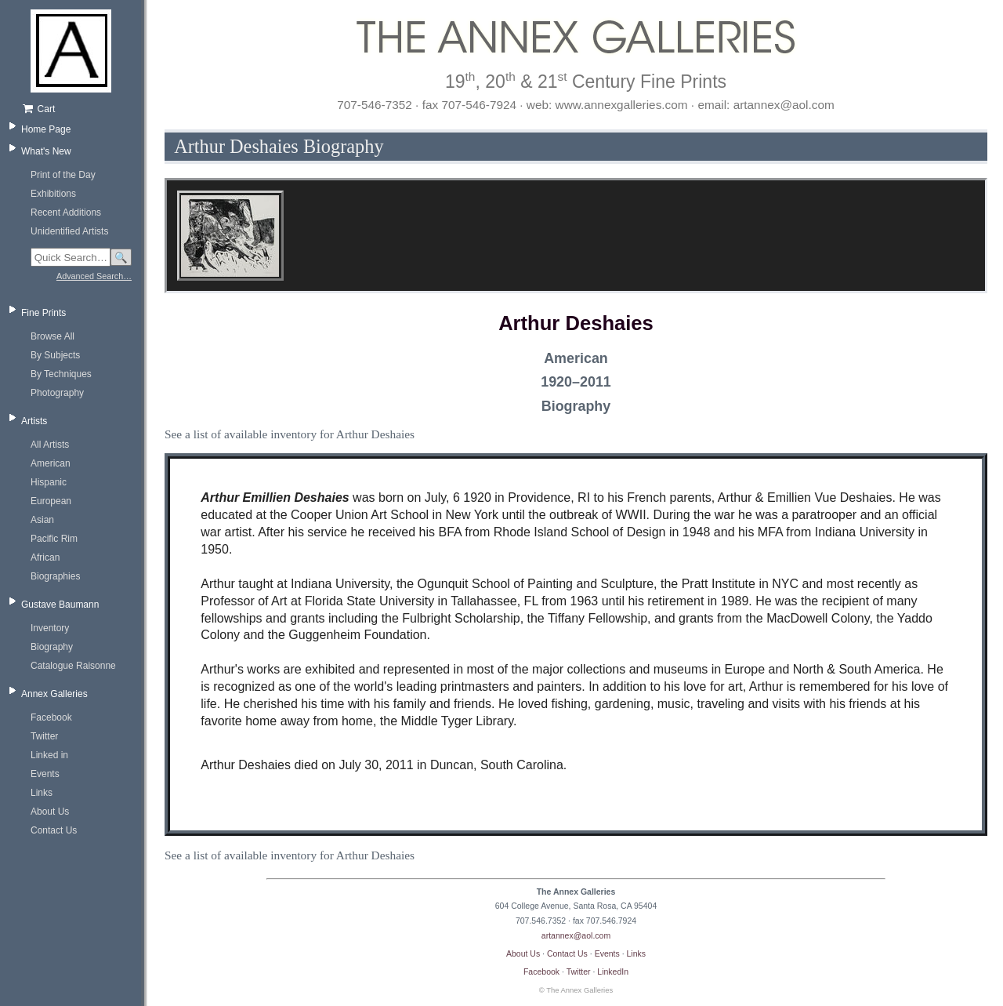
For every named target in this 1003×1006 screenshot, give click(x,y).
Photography (57, 392)
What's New (46, 151)
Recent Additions (66, 212)
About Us (50, 811)
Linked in (49, 755)
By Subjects (55, 355)
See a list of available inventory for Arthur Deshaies (290, 434)
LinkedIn (612, 971)
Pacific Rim (54, 538)
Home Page (46, 129)
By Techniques (61, 374)
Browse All (52, 336)
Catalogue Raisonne (73, 665)
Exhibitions (53, 193)
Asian (42, 519)
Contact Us (54, 830)
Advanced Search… (94, 276)
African (45, 557)
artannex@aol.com (575, 935)
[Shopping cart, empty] (76, 109)
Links (42, 792)
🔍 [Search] (121, 257)
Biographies (55, 576)
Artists (34, 421)
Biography (52, 646)
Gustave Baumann (60, 604)
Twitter (44, 736)
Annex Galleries (54, 693)
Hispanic (49, 482)
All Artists (50, 444)
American (51, 463)
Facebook (51, 717)
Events (45, 773)
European (51, 501)
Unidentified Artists (69, 231)
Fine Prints (43, 312)
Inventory (50, 628)
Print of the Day (63, 174)
